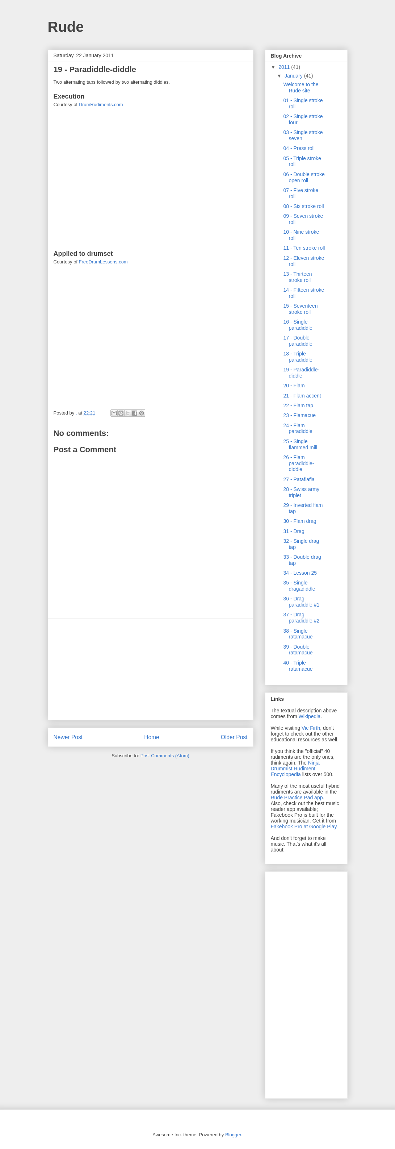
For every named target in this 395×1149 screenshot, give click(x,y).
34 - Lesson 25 (300, 573)
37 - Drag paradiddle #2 (301, 618)
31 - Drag (293, 531)
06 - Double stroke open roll (303, 177)
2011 (284, 67)
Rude (66, 27)
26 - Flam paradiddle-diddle (298, 463)
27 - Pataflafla (298, 479)
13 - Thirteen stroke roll (297, 277)
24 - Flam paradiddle (297, 428)
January (294, 76)
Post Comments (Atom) (164, 755)
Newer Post (68, 737)
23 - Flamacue (299, 415)
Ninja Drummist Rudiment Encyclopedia (295, 768)
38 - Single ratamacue (297, 634)
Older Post (234, 737)
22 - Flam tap (298, 405)
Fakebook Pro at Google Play (304, 826)
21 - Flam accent (302, 396)
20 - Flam (293, 385)
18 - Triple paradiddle (297, 357)
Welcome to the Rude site (300, 87)
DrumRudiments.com (101, 104)
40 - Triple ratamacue (297, 666)
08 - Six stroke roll (303, 206)
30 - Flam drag (299, 521)
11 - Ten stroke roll (304, 248)
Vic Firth (311, 728)
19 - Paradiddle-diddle (301, 373)
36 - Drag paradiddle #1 (301, 602)
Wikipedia (310, 716)
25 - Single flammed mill (300, 444)
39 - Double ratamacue (297, 650)
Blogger (233, 1134)
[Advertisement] (150, 669)
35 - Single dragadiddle (299, 586)
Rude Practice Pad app (297, 797)
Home (151, 737)
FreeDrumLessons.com (103, 262)
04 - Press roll (298, 148)
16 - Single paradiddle (297, 325)
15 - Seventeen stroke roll (300, 309)
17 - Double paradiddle (297, 341)
